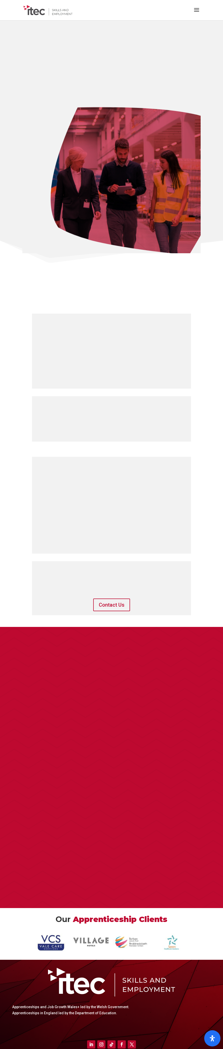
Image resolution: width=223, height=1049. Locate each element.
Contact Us (111, 605)
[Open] (212, 1038)
